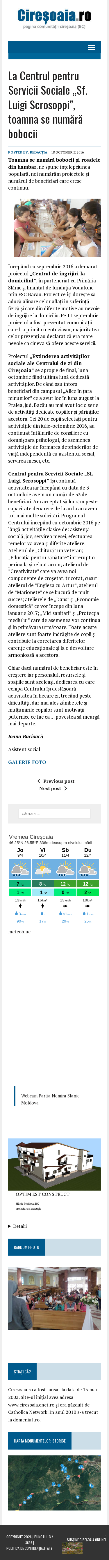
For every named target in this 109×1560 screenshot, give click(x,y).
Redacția (38, 152)
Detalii (20, 1226)
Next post (53, 788)
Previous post (55, 781)
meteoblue (19, 931)
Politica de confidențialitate (29, 1548)
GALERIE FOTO (27, 762)
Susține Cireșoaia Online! (86, 1539)
